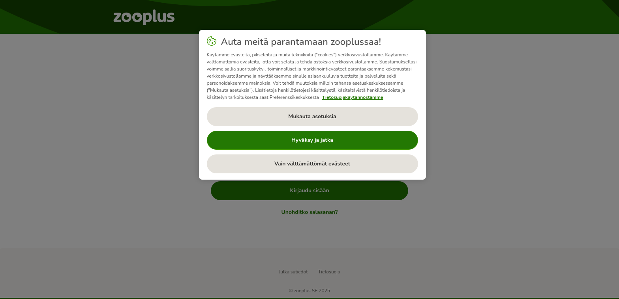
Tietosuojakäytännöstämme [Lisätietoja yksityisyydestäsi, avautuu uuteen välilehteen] (352, 97)
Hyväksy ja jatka (312, 140)
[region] (312, 105)
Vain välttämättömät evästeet (312, 163)
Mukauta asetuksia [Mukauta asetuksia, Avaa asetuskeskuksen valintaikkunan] (312, 116)
